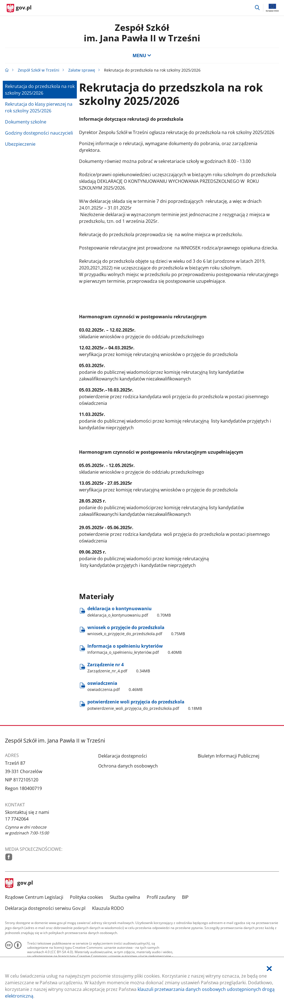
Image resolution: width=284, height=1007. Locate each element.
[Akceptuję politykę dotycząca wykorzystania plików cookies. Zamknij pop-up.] (269, 968)
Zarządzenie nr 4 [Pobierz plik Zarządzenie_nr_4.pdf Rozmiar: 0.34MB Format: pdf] (118, 668)
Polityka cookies (86, 897)
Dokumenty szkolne (25, 122)
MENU (142, 55)
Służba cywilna (125, 897)
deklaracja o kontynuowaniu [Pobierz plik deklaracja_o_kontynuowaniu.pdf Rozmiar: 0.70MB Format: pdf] (129, 611)
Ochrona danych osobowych (128, 766)
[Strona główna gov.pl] (19, 8)
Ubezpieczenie (20, 144)
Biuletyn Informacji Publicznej (228, 756)
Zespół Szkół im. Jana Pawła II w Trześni (142, 32)
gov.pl (19, 883)
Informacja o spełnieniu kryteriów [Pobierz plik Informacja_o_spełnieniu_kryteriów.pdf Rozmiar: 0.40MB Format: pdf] (134, 649)
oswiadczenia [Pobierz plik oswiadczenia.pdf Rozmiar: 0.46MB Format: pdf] (115, 686)
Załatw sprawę (81, 70)
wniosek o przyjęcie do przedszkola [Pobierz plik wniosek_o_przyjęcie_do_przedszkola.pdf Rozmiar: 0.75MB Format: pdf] (136, 630)
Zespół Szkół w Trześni (38, 70)
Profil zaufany (161, 897)
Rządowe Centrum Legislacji (34, 897)
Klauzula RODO (108, 908)
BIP (185, 897)
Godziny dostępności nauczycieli (39, 133)
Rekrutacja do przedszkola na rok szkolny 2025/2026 (40, 89)
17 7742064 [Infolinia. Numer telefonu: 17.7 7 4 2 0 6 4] (17, 819)
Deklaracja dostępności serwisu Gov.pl (45, 908)
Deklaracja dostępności (122, 756)
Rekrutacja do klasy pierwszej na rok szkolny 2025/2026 (38, 107)
